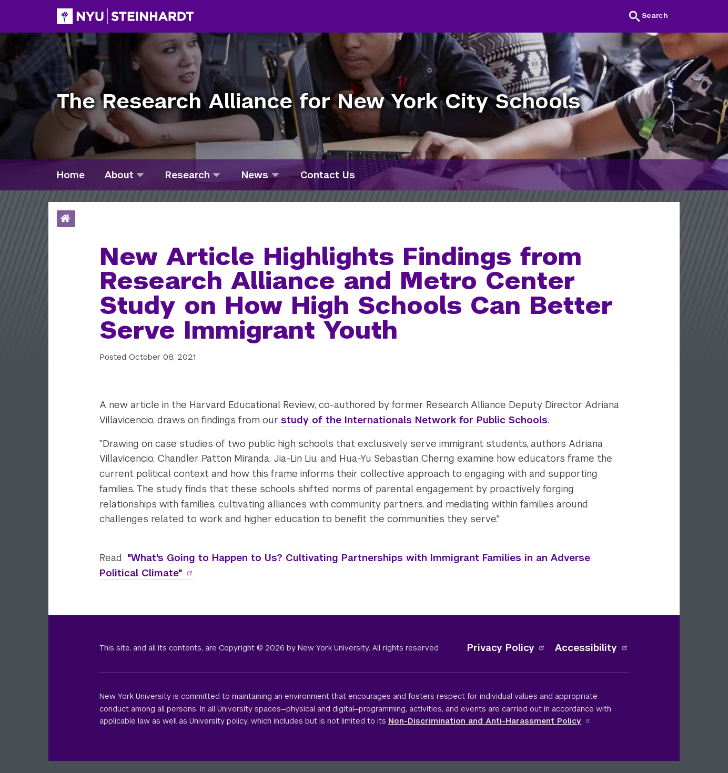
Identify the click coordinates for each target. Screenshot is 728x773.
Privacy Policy (506, 648)
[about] (140, 175)
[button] (648, 15)
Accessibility (592, 648)
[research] (216, 175)
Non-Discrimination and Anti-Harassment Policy (489, 721)
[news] (275, 175)
